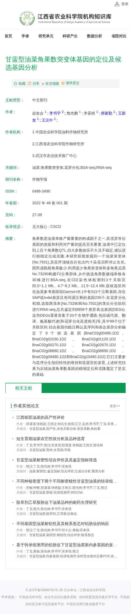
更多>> (115, 406)
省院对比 (118, 36)
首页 (8, 36)
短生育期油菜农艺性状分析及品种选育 (50, 438)
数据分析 (94, 36)
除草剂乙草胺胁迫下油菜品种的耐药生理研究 (56, 502)
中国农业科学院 (30, 597)
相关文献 (23, 388)
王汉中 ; (50, 120)
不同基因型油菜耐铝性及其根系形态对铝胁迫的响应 (62, 523)
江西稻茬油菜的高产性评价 (40, 417)
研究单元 (45, 36)
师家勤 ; (109, 113)
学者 (25, 36)
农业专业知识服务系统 (60, 597)
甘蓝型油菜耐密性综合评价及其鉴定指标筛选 (56, 460)
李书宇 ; (58, 113)
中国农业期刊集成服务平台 (85, 604)
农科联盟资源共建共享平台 (98, 597)
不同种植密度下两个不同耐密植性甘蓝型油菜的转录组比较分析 (72, 481)
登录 (124, 4)
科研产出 (70, 36)
